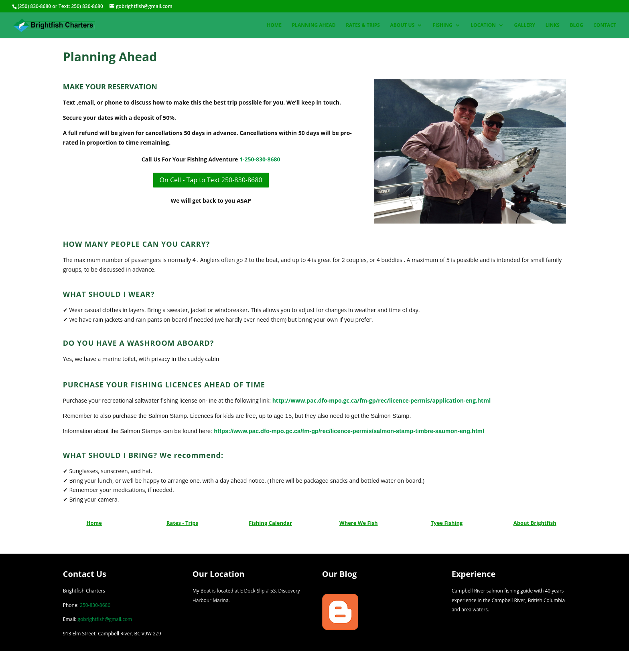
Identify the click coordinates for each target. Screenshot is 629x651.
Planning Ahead (314, 25)
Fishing (442, 25)
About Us (402, 25)
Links (553, 25)
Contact (604, 25)
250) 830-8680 (87, 6)
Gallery (524, 25)
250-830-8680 (95, 605)
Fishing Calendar (270, 522)
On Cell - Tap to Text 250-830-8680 (211, 179)
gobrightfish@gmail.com (105, 619)
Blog (576, 25)
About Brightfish (534, 522)
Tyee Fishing (447, 522)
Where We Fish (358, 522)
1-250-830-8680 (259, 159)
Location (483, 25)
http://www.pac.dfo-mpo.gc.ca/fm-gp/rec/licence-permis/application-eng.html (381, 400)
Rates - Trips (182, 522)
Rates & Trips (363, 25)
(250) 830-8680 (34, 6)
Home (274, 25)
